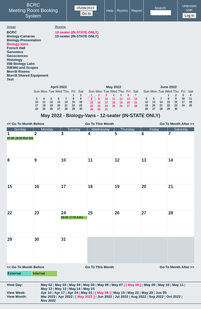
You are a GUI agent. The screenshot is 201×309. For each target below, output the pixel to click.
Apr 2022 (65, 297)
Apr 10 (46, 293)
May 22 (133, 293)
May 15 (88, 289)
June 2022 (168, 87)
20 (58, 105)
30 (80, 108)
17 (36, 105)
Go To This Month (99, 124)
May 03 (60, 285)
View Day (14, 285)
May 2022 (113, 87)
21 (66, 105)
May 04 (74, 285)
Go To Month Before (28, 124)
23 (80, 105)
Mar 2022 (48, 297)
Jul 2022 (121, 297)
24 (36, 108)
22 (73, 105)
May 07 (117, 285)
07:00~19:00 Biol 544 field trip (20, 138)
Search (160, 8)
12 (51, 102)
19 (51, 105)
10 (36, 102)
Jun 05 (161, 293)
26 (51, 108)
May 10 (163, 285)
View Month (16, 297)
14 (66, 102)
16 (80, 102)
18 (43, 105)
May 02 (46, 285)
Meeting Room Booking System (33, 13)
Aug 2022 (138, 297)
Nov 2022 (48, 300)
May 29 (147, 293)
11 (43, 102)
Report (136, 11)
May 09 (149, 285)
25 (43, 108)
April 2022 (59, 87)
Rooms (122, 11)
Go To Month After (174, 124)
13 (58, 102)
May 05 (88, 285)
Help (109, 11)
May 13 (60, 289)
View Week (15, 293)
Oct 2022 (173, 297)
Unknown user (189, 8)
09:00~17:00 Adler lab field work (72, 217)
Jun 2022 (104, 297)
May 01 (86, 293)
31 (106, 109)
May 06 (103, 285)
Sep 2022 (156, 297)
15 (73, 102)
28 (66, 108)
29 (73, 108)
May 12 (46, 289)
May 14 (74, 289)
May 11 (177, 285)
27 (58, 108)
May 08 (133, 285)
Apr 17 (59, 293)
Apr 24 (73, 293)
